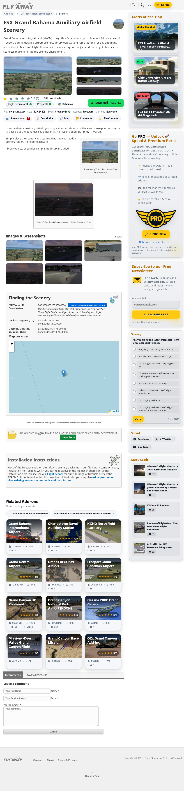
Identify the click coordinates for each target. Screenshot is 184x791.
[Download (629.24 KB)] (106, 103)
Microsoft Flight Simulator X (36, 13)
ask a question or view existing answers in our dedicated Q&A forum (61, 478)
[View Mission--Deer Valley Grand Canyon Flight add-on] (24, 651)
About (50, 760)
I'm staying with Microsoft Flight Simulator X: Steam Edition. (156, 409)
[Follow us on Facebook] (141, 439)
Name (55, 690)
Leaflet (114, 411)
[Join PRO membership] (156, 223)
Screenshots (18, 118)
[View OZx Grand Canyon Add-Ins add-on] (103, 651)
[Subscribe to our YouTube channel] (141, 447)
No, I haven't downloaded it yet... (156, 356)
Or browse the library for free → (156, 242)
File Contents (108, 118)
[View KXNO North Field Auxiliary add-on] (103, 536)
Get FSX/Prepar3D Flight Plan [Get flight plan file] (87, 305)
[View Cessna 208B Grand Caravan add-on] (103, 613)
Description (45, 118)
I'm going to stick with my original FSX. (156, 365)
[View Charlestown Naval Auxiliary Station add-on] (64, 536)
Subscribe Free (156, 314)
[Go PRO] (163, 5)
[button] (63, 373)
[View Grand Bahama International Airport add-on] (24, 536)
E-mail (55, 698)
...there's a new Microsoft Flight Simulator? (155, 392)
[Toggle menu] (177, 5)
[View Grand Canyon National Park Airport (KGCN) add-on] (64, 613)
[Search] (133, 5)
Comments (84, 118)
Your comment (12, 704)
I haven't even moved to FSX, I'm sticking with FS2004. (156, 375)
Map (64, 118)
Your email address (141, 298)
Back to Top (92, 774)
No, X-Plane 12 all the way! (153, 383)
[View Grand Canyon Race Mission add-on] (64, 651)
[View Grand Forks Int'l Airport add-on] (64, 574)
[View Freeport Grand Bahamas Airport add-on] (103, 574)
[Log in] (149, 5)
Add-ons (8, 13)
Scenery (63, 13)
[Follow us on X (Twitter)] (164, 439)
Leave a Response (36, 675)
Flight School (55, 474)
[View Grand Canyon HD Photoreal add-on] (24, 613)
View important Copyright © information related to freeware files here (63, 422)
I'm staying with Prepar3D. (153, 400)
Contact (38, 760)
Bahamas (65, 104)
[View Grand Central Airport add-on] (24, 574)
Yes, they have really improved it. (156, 349)
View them (68, 437)
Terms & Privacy (67, 760)
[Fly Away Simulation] (18, 5)
